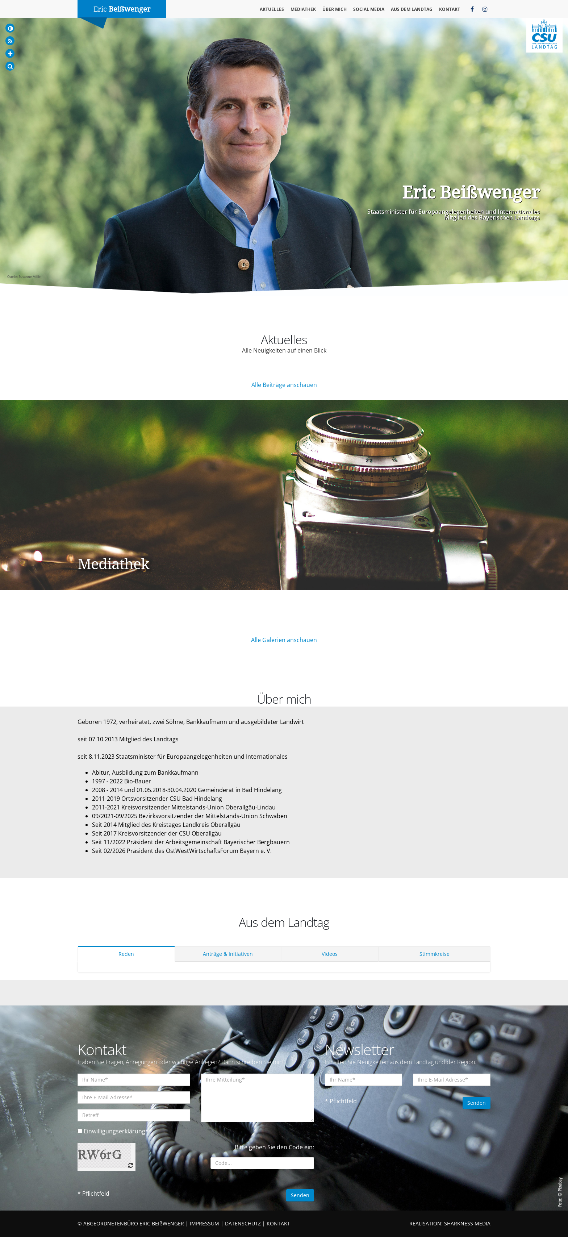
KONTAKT (278, 1223)
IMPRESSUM (204, 1223)
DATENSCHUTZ (243, 1223)
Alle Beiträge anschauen (284, 385)
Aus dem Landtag (412, 9)
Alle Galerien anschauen (284, 640)
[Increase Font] (9, 53)
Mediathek (303, 9)
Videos (330, 953)
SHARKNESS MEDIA (467, 1223)
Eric (121, 9)
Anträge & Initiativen (228, 953)
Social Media (368, 9)
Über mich (334, 9)
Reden (126, 953)
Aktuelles (272, 9)
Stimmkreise (434, 953)
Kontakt (449, 9)
